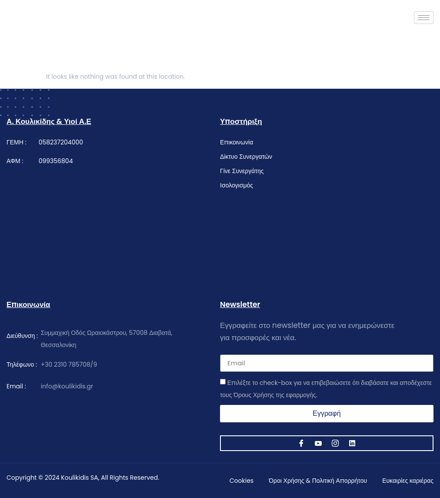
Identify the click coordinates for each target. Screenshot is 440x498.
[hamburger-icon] (423, 17)
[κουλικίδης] (113, 219)
